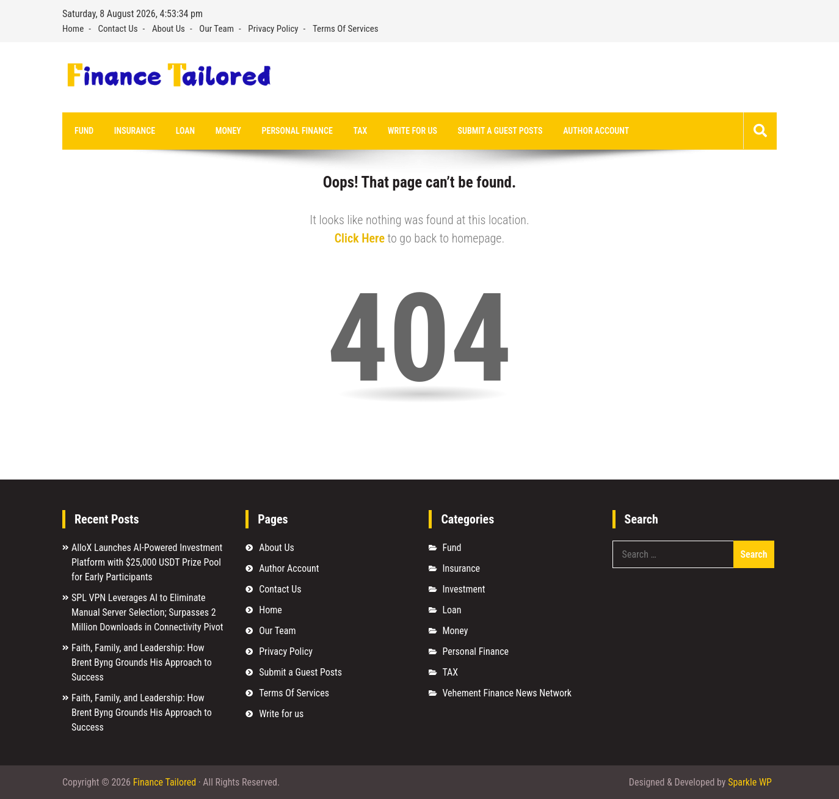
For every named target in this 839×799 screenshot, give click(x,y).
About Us (168, 28)
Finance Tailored (164, 782)
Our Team (216, 28)
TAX (360, 131)
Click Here (360, 238)
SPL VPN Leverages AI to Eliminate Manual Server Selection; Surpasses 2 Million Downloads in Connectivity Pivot (147, 612)
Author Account (596, 131)
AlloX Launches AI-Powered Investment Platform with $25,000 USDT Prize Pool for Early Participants (146, 562)
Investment (463, 589)
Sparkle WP (750, 782)
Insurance (134, 131)
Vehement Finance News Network (507, 693)
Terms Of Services (346, 28)
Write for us (412, 131)
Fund (83, 131)
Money (228, 131)
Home (73, 28)
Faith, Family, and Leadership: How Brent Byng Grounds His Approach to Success (141, 662)
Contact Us (118, 28)
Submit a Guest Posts (500, 131)
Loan (185, 131)
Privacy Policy (273, 28)
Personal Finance (297, 131)
